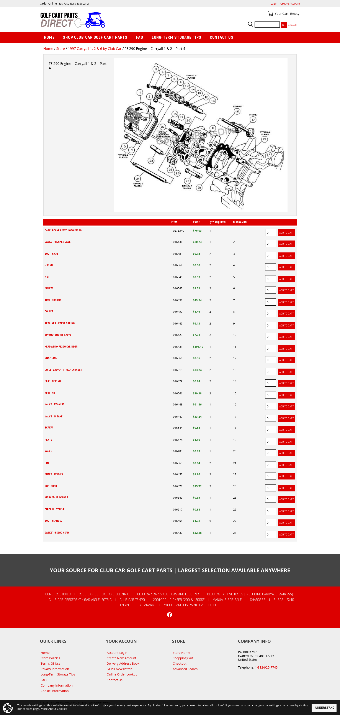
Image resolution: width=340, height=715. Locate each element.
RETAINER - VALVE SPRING (60, 323)
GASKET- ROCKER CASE (57, 242)
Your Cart (270, 13)
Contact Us (222, 37)
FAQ (139, 37)
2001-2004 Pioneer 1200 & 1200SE (179, 599)
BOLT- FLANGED (53, 520)
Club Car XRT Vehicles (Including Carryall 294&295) (250, 594)
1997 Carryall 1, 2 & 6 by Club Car (94, 48)
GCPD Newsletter (119, 669)
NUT (47, 277)
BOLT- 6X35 (51, 253)
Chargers (257, 599)
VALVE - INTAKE (53, 416)
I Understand (324, 707)
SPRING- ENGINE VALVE (58, 334)
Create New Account (121, 658)
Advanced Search (185, 669)
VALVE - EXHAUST (54, 404)
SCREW (49, 288)
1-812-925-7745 (266, 667)
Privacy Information (55, 669)
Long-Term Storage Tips (176, 37)
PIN (47, 463)
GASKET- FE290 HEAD (57, 532)
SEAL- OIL (50, 393)
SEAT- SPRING (53, 381)
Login (273, 3)
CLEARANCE (147, 605)
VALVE (48, 451)
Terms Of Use (50, 663)
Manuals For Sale (227, 599)
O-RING (49, 265)
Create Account (290, 3)
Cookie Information (55, 691)
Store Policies (50, 658)
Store (60, 48)
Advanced (293, 25)
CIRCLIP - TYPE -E (54, 509)
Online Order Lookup (122, 674)
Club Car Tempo (132, 599)
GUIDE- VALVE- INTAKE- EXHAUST (63, 370)
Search (250, 24)
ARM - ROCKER (53, 300)
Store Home (181, 653)
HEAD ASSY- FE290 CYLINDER (61, 346)
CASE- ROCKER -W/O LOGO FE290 (63, 230)
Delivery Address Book (123, 663)
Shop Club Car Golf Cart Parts (95, 37)
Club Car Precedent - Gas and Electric (80, 599)
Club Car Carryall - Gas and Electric (168, 594)
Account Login (117, 653)
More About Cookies (54, 709)
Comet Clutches (58, 594)
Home (48, 48)
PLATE (48, 440)
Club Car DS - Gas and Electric (104, 594)
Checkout (179, 663)
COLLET (49, 311)
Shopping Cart (183, 658)
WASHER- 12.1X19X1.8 (56, 497)
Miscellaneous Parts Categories (190, 605)
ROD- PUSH (51, 486)
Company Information (57, 685)
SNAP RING (51, 358)
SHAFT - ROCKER (54, 474)
